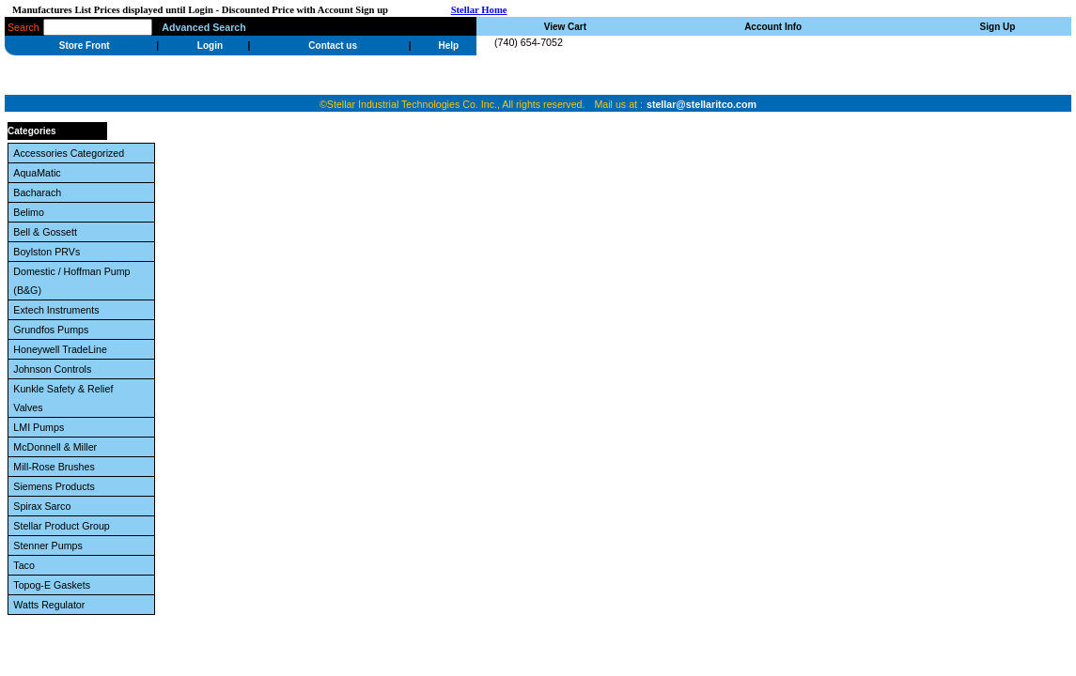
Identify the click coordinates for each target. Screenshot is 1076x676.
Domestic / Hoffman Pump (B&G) (71, 281)
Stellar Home (479, 10)
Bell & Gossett (47, 232)
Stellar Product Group (64, 525)
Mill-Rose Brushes (56, 466)
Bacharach (40, 192)
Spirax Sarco (44, 506)
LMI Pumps (41, 427)
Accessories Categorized (71, 153)
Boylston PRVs (49, 251)
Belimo (31, 212)
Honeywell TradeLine (62, 349)
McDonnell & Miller (57, 447)
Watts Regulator (51, 604)
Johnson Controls (55, 369)
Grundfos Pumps (53, 329)
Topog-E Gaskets (54, 585)
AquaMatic (39, 172)
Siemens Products (56, 486)
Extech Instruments (58, 309)
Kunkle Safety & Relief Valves (63, 398)
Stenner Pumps (50, 545)
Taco (26, 565)
